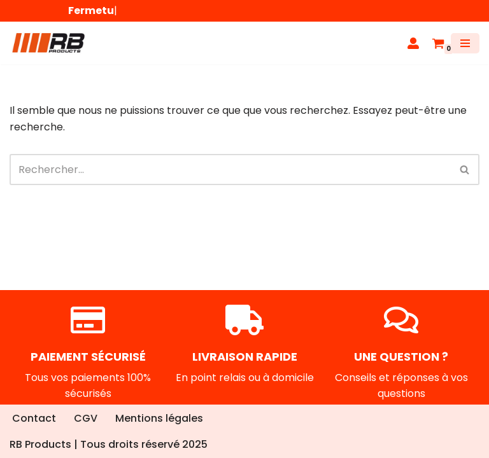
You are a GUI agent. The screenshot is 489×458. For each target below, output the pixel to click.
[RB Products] (48, 43)
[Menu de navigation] (465, 43)
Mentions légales (159, 418)
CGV (85, 418)
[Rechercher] (230, 169)
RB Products (40, 444)
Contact (34, 418)
